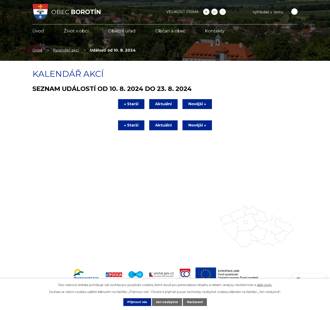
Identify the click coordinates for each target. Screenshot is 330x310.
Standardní (214, 12)
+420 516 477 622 (54, 236)
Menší (223, 12)
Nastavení (195, 302)
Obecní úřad (122, 30)
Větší (206, 12)
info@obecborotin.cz (57, 243)
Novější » (197, 104)
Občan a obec (170, 30)
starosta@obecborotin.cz (61, 249)
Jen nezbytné (167, 302)
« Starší (131, 104)
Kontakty (214, 30)
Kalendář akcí (66, 50)
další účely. (264, 285)
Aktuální (163, 104)
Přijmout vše (137, 302)
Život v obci (76, 30)
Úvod (38, 30)
